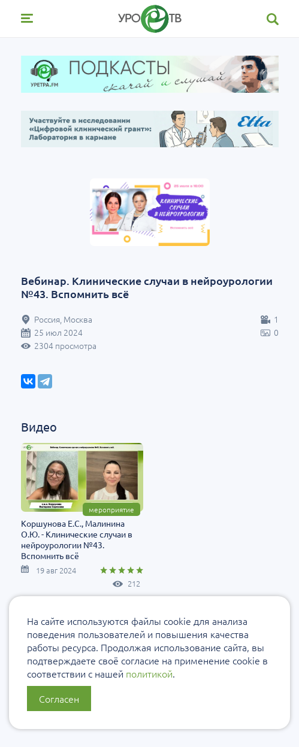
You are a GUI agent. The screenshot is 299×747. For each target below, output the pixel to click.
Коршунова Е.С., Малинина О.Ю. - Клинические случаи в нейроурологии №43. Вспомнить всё (76, 539)
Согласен (59, 698)
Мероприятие (111, 509)
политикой (149, 673)
